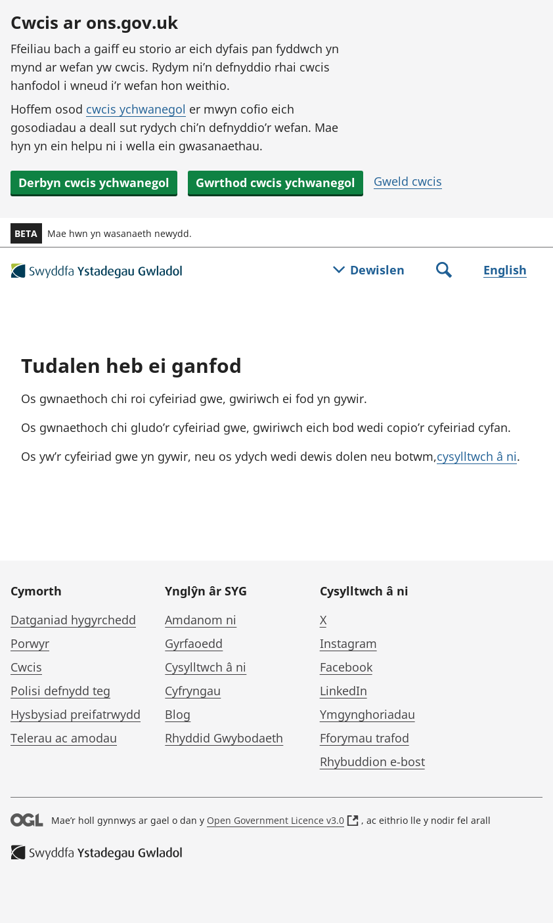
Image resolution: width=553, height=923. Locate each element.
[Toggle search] (444, 271)
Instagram (348, 643)
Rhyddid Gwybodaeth (224, 738)
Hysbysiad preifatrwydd (76, 714)
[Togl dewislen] (368, 271)
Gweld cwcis (408, 181)
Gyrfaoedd (194, 643)
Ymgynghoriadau (367, 714)
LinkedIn (343, 690)
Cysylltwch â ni (205, 667)
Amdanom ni (200, 620)
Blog (177, 714)
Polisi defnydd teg (60, 690)
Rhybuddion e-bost (372, 761)
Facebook (346, 667)
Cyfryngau (193, 690)
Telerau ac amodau (64, 738)
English (505, 270)
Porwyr (30, 643)
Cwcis (26, 667)
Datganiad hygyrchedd (73, 620)
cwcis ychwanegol (136, 109)
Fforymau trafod (364, 738)
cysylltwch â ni (477, 456)
